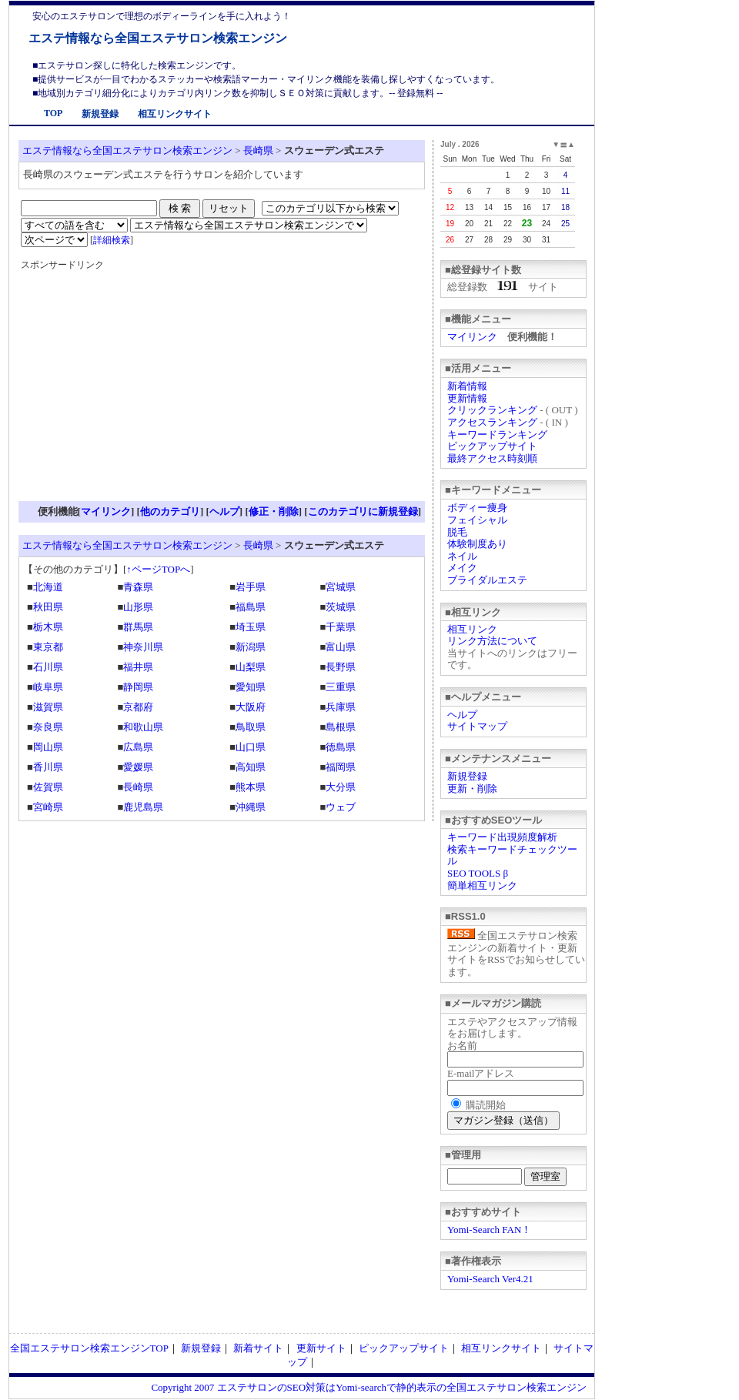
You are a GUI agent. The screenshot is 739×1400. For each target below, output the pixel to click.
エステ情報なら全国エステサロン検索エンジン (157, 38)
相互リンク (472, 629)
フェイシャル (477, 520)
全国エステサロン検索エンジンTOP (89, 1348)
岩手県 (251, 587)
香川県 (48, 767)
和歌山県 (143, 727)
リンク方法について (492, 641)
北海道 (48, 587)
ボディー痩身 (477, 507)
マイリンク (472, 336)
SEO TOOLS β (477, 873)
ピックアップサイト (492, 446)
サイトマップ (477, 726)
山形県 (138, 607)
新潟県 (251, 647)
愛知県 (251, 687)
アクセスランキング (492, 422)
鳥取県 (251, 727)
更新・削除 (472, 788)
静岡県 (138, 687)
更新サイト (321, 1348)
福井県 (138, 667)
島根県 (341, 727)
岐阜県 (48, 687)
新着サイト (258, 1348)
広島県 (138, 747)
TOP (53, 113)
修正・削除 (274, 511)
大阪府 (251, 707)
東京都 (48, 647)
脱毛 (457, 532)
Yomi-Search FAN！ (489, 1229)
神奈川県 (143, 647)
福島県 (251, 607)
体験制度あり (477, 544)
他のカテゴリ (170, 511)
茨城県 (341, 607)
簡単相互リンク (482, 885)
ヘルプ (462, 714)
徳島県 (341, 747)
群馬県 (138, 627)
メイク (462, 567)
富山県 (341, 647)
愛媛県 (138, 767)
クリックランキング (492, 410)
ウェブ (341, 807)
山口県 (251, 747)
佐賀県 (48, 787)
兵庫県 (341, 707)
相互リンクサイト (175, 114)
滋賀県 (48, 707)
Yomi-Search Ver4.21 (490, 1279)
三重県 (341, 687)
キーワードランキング (497, 434)
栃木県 (48, 627)
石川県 (48, 667)
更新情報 (467, 398)
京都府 (138, 707)
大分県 (341, 787)
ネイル (462, 556)
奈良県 (48, 727)
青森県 (138, 587)
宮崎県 (48, 807)
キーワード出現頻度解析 (502, 837)
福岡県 (341, 767)
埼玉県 (251, 627)
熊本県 (251, 787)
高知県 (251, 767)
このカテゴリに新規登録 (363, 511)
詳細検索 (111, 240)
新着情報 (467, 386)
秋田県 (48, 607)
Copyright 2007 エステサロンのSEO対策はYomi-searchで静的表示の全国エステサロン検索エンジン (369, 1387)
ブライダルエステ (487, 580)
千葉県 (341, 627)
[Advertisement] (150, 391)
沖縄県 (251, 807)
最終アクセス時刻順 (492, 458)
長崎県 (258, 150)
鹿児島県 (143, 807)
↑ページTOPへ (158, 569)
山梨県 (251, 667)
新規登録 (100, 114)
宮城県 (341, 587)
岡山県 (48, 747)
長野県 (341, 667)
